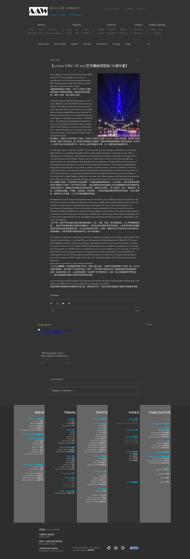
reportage (116, 44)
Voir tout (149, 324)
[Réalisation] (138, 33)
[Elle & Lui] (123, 33)
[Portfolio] (157, 33)
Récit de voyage (60, 44)
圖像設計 (166, 424)
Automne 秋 (71, 436)
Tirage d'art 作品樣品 (162, 469)
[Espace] (41, 33)
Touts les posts (43, 44)
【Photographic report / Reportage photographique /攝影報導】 (55, 354)
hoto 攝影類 (134, 456)
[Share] (134, 548)
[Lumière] (100, 33)
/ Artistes (62, 14)
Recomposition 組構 (36, 469)
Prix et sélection (102, 44)
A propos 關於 (164, 478)
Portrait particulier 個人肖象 (97, 445)
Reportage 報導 (38, 443)
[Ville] (76, 33)
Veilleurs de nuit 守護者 (98, 482)
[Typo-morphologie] (53, 33)
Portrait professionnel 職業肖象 (96, 449)
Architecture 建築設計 (36, 428)
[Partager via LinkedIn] (63, 303)
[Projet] (41, 29)
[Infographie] (53, 29)
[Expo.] (160, 29)
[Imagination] (111, 33)
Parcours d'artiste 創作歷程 (160, 432)
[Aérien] (69, 33)
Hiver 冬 (72, 434)
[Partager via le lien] (69, 303)
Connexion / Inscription (111, 9)
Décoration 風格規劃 (36, 425)
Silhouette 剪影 (38, 467)
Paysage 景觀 (38, 441)
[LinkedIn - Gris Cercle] (109, 548)
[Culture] (86, 29)
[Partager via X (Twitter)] (57, 303)
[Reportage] (32, 33)
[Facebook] (116, 548)
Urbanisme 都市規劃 (36, 423)
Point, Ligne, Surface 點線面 (97, 497)
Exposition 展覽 (164, 474)
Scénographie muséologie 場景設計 (31, 430)
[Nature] (124, 29)
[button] (149, 44)
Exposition (74, 44)
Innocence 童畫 (101, 491)
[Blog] (153, 29)
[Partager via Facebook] (51, 303)
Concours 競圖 (38, 421)
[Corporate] (111, 29)
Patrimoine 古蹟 (38, 445)
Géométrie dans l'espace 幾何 (96, 499)
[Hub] (76, 29)
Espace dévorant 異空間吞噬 (97, 484)
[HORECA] (86, 33)
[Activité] (32, 29)
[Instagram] (123, 548)
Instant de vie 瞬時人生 (98, 480)
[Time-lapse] (138, 29)
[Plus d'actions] (138, 60)
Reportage (87, 44)
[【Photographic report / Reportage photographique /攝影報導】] (55, 339)
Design (127, 44)
